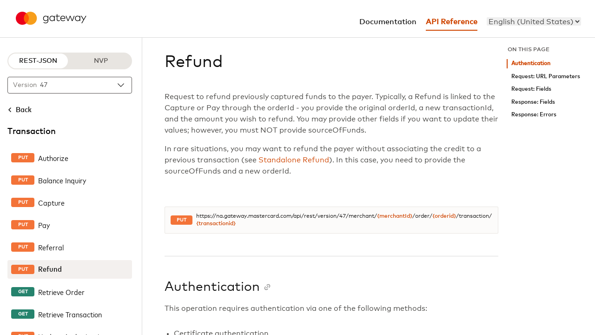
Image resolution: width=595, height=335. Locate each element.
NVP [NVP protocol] (101, 61)
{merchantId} (394, 216)
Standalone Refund (293, 160)
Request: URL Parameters (545, 77)
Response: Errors (533, 115)
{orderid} (444, 216)
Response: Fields (533, 102)
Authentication (530, 63)
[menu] (534, 21)
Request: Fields (531, 89)
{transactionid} (216, 224)
